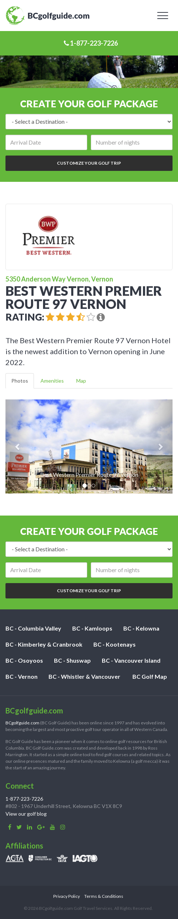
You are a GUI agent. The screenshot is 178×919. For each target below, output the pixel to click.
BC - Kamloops (92, 628)
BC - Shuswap (72, 660)
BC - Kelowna (141, 628)
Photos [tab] (19, 381)
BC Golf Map (149, 676)
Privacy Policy (66, 896)
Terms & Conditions (103, 896)
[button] (18, 446)
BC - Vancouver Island (131, 660)
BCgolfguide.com (22, 722)
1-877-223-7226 (91, 43)
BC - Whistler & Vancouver (84, 676)
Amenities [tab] (52, 381)
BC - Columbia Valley (33, 628)
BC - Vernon (21, 676)
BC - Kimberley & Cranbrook (43, 644)
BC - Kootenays (114, 644)
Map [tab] (81, 381)
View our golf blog (26, 814)
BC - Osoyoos (24, 660)
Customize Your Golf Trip (89, 163)
